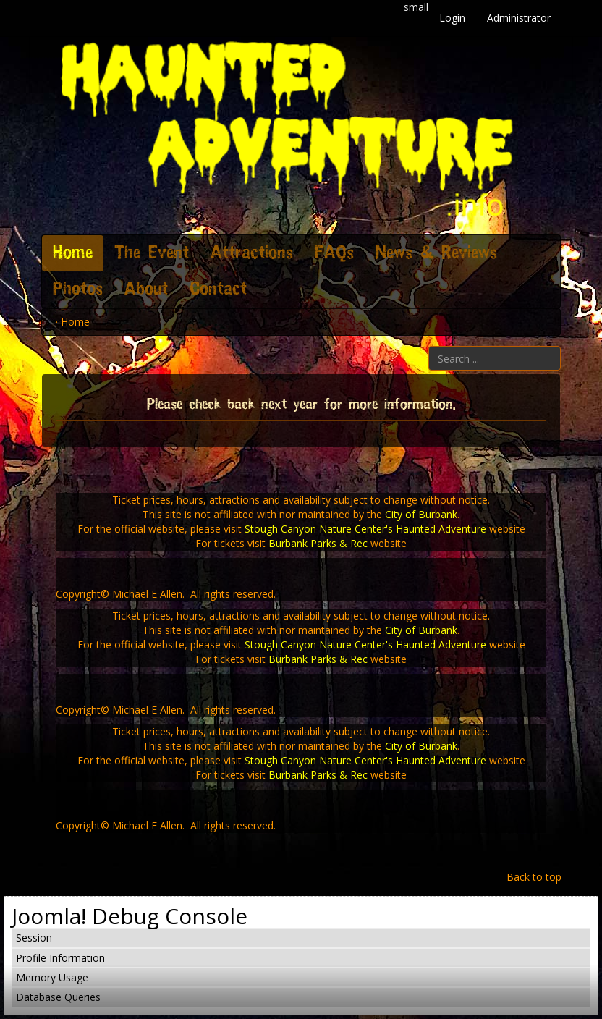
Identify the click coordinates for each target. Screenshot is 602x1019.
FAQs (334, 253)
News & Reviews (436, 253)
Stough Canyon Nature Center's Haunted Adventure (365, 529)
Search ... (428, 346)
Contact (218, 289)
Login (452, 18)
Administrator (519, 18)
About (146, 289)
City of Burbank (421, 514)
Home (73, 253)
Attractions (252, 253)
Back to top (533, 877)
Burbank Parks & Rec (318, 543)
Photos (78, 289)
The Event (151, 253)
